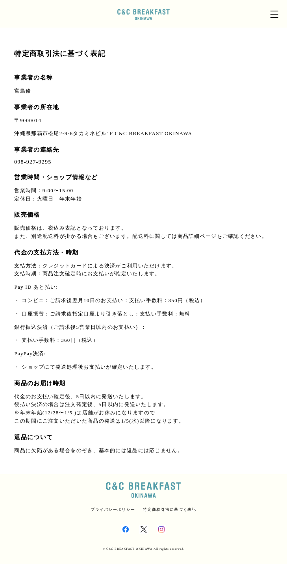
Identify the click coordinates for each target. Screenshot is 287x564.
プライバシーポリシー (113, 509)
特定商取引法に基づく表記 (169, 509)
